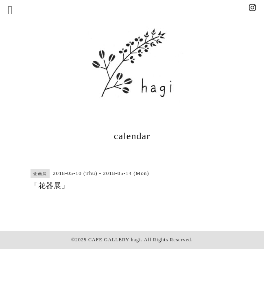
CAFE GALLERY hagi (114, 240)
